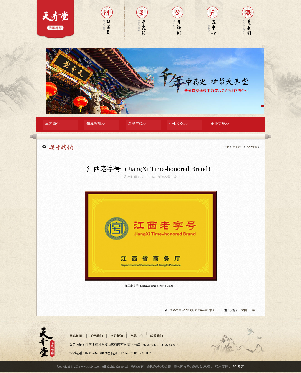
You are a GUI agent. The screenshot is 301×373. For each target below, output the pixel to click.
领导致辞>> (95, 124)
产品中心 (136, 336)
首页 (227, 147)
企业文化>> (178, 124)
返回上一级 (248, 310)
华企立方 (237, 366)
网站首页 (75, 336)
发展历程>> (137, 124)
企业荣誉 (251, 147)
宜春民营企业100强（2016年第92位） (192, 310)
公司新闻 (116, 336)
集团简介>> (54, 124)
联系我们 (156, 336)
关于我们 (238, 147)
